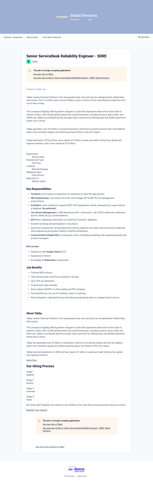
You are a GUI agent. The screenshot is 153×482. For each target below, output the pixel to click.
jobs (32, 37)
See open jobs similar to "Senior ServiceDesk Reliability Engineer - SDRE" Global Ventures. (71, 78)
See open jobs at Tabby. (43, 74)
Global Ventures (83, 15)
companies (13, 37)
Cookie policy (81, 476)
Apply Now (31, 360)
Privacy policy (69, 476)
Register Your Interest (36, 410)
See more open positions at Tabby (50, 447)
